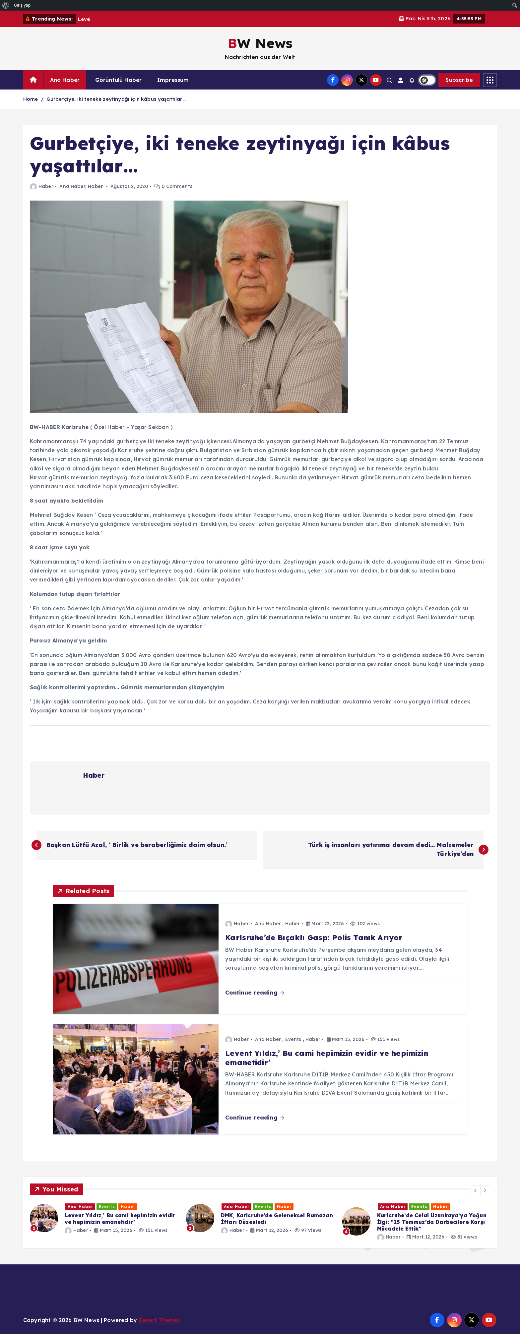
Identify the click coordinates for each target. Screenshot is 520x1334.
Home (30, 99)
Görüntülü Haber (118, 80)
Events (293, 1039)
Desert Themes (159, 1320)
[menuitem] (6, 5)
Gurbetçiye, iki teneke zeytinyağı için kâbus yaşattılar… (116, 99)
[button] (476, 1190)
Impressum (173, 80)
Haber (41, 186)
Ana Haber (65, 80)
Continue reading (254, 992)
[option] (104, 1218)
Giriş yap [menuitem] (22, 5)
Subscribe (459, 80)
